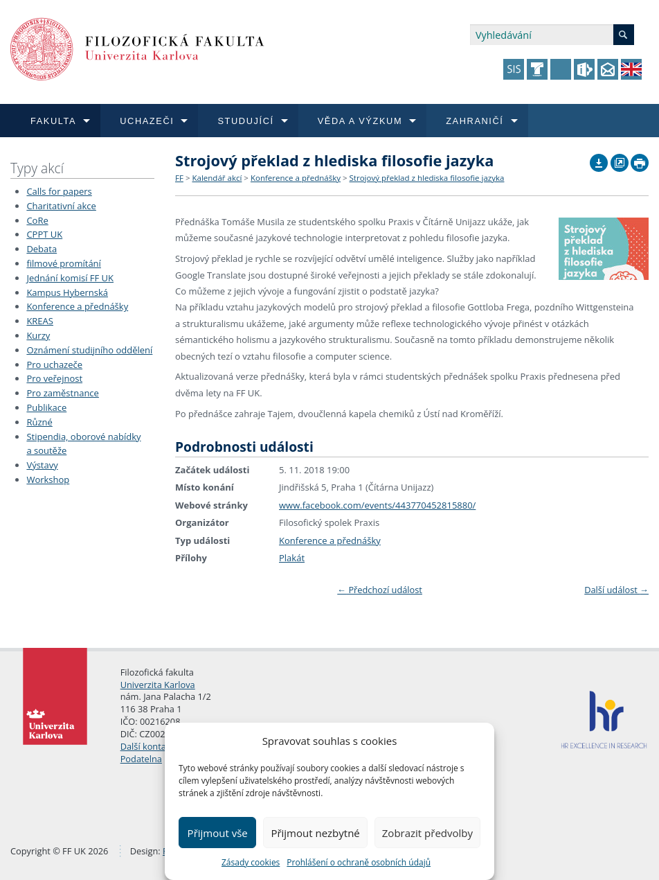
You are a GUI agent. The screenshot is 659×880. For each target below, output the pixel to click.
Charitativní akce (61, 206)
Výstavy (41, 465)
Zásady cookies (251, 862)
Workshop (47, 479)
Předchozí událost (379, 589)
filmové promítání (63, 263)
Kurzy (38, 335)
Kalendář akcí (217, 178)
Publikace (46, 407)
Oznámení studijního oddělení (89, 350)
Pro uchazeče (54, 364)
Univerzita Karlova (157, 684)
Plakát (292, 558)
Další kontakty (149, 746)
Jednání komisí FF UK (70, 278)
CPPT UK (44, 234)
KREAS (39, 321)
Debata (41, 249)
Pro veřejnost (54, 378)
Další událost (616, 589)
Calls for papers (58, 191)
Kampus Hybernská (67, 292)
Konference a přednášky (77, 306)
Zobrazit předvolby (427, 833)
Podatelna (141, 759)
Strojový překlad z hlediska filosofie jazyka (427, 178)
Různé (39, 422)
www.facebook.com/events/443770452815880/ (377, 505)
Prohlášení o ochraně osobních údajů (359, 862)
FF (179, 178)
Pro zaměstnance (62, 393)
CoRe (37, 220)
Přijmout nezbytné (315, 833)
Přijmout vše (218, 833)
